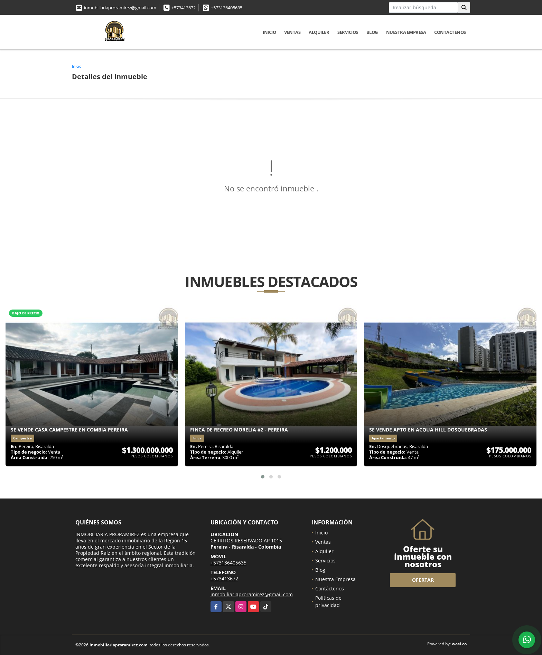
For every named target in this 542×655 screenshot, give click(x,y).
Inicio (269, 32)
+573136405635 (226, 7)
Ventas (292, 32)
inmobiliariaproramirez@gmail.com (120, 7)
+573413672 (183, 7)
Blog (372, 32)
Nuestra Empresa (406, 32)
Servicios (347, 32)
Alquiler (319, 32)
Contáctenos (450, 32)
